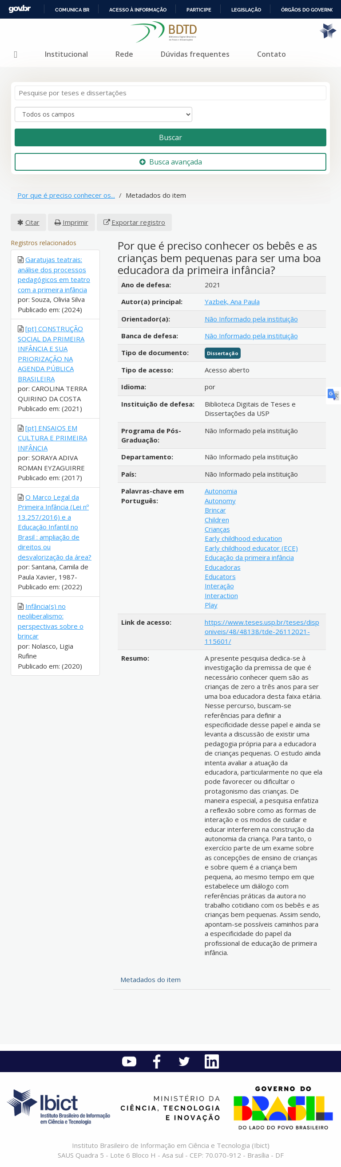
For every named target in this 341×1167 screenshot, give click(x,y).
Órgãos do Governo (307, 9)
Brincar (215, 509)
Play (211, 604)
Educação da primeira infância (249, 557)
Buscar (170, 137)
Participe (198, 9)
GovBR (19, 9)
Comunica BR (72, 9)
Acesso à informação (138, 9)
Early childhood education (243, 538)
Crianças (217, 529)
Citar (32, 222)
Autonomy (220, 500)
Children (217, 519)
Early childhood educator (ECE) (251, 548)
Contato (271, 54)
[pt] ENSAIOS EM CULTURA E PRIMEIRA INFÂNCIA (52, 437)
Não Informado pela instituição (251, 318)
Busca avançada (170, 162)
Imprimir (75, 222)
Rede (124, 54)
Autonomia (221, 490)
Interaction (221, 595)
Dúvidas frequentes (195, 54)
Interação (219, 585)
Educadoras (223, 567)
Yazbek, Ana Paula (232, 301)
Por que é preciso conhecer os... (66, 195)
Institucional (66, 54)
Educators (220, 576)
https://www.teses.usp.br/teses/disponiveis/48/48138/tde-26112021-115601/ (262, 632)
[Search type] (103, 114)
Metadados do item (150, 979)
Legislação (246, 9)
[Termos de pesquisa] (170, 93)
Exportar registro (138, 222)
